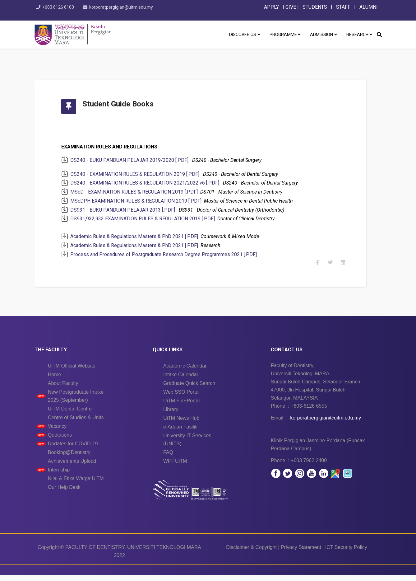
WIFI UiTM (175, 467)
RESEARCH (357, 34)
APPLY (271, 7)
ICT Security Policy (346, 553)
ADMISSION (321, 34)
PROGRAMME (283, 34)
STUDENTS (315, 7)
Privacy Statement (301, 553)
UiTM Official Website (71, 371)
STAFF (342, 7)
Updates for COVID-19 (73, 449)
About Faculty (63, 389)
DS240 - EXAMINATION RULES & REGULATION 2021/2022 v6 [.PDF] (150, 183)
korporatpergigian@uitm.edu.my (123, 7)
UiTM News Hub (181, 424)
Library (170, 415)
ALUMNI (368, 7)
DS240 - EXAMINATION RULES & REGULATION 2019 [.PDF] (140, 174)
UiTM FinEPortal (181, 406)
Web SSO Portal (181, 398)
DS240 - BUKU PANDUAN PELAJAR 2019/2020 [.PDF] (135, 160)
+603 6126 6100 (59, 7)
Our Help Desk (64, 493)
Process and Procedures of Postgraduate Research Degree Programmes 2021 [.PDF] (169, 254)
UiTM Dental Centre (70, 414)
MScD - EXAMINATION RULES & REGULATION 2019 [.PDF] (139, 192)
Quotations (60, 440)
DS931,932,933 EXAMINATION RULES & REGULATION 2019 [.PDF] (148, 219)
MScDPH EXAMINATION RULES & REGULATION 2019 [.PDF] (141, 201)
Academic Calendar (185, 371)
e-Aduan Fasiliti (180, 432)
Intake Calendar (180, 380)
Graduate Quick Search (189, 389)
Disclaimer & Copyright (251, 553)
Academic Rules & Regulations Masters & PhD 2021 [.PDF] (139, 236)
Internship (59, 475)
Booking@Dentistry (69, 458)
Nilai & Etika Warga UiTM (76, 484)
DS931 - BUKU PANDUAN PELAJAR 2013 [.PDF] (128, 210)
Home (54, 380)
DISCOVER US (242, 34)
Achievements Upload (72, 467)
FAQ (168, 458)
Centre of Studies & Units (76, 423)
